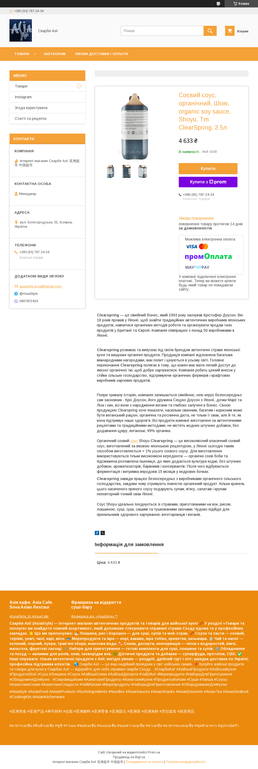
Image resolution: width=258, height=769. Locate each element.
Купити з (208, 182)
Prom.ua (154, 752)
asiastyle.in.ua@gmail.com (40, 286)
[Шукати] (210, 31)
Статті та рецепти (30, 118)
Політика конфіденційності (186, 762)
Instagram (55, 54)
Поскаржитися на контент (144, 762)
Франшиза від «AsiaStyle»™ (94, 616)
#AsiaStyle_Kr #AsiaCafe (28, 616)
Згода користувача (31, 108)
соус (134, 441)
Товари (21, 54)
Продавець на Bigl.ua (129, 757)
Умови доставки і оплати (101, 54)
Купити (208, 168)
